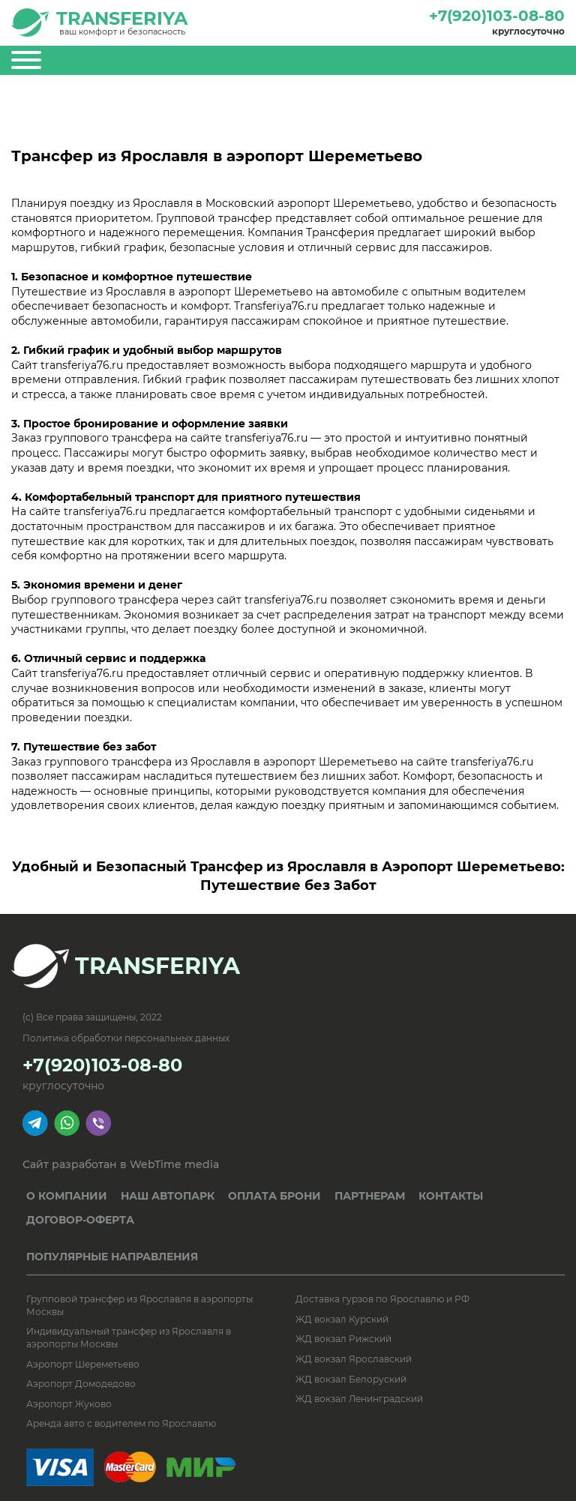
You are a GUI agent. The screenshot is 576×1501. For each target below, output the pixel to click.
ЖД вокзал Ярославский (354, 1359)
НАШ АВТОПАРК (167, 1196)
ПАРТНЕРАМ (369, 1196)
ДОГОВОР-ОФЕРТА (80, 1220)
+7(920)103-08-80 (497, 15)
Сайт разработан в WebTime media (120, 1164)
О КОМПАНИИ (66, 1196)
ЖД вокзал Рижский (344, 1338)
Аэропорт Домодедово (81, 1383)
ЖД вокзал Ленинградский (359, 1398)
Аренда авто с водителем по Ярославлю (121, 1423)
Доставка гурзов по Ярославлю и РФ (383, 1299)
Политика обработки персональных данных (126, 1038)
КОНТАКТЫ (450, 1196)
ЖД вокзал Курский (342, 1319)
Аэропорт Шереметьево (83, 1364)
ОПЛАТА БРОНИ (274, 1196)
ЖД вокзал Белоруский (351, 1379)
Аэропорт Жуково (69, 1404)
